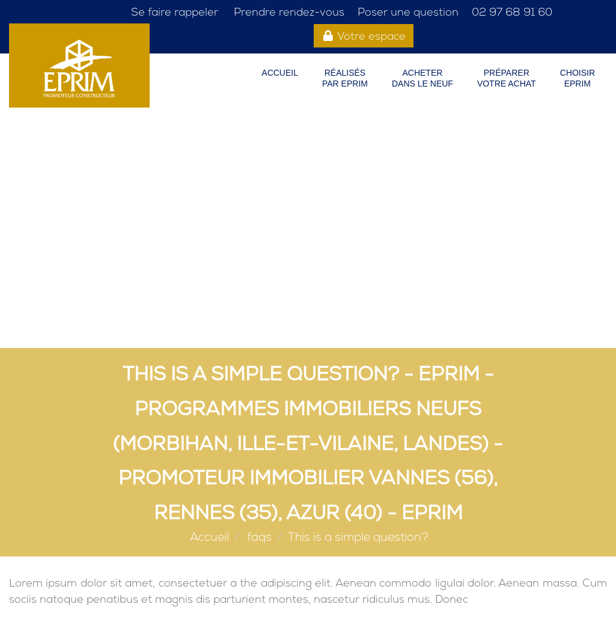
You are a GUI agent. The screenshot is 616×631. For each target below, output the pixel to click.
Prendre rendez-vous (287, 12)
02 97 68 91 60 (510, 12)
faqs (259, 537)
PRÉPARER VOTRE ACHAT (506, 78)
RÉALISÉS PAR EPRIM (345, 78)
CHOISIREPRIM (577, 78)
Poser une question (407, 12)
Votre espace (364, 36)
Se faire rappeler (173, 12)
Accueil (279, 73)
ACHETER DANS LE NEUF (422, 78)
